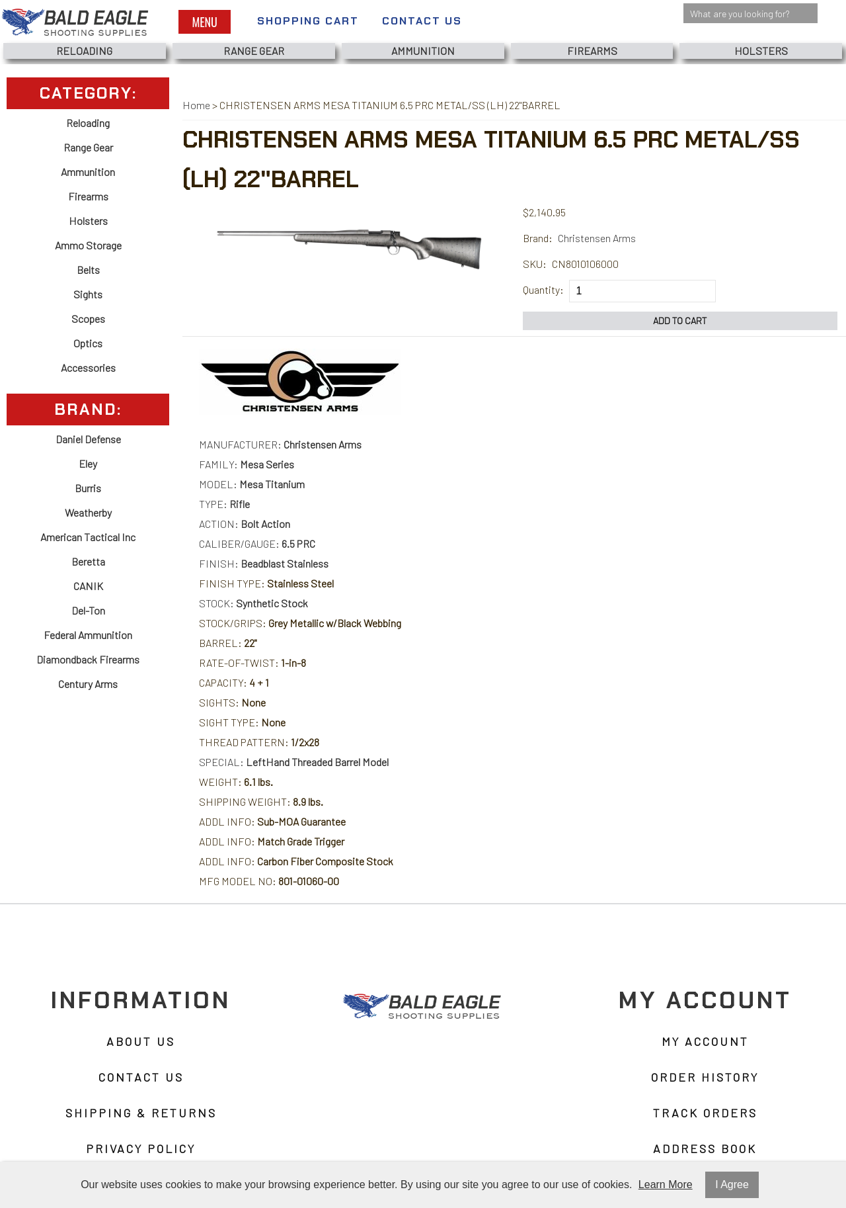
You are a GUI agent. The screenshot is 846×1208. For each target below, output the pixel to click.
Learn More (665, 1184)
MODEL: (252, 484)
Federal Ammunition (88, 634)
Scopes (88, 318)
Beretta (88, 561)
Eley (88, 463)
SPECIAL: (294, 761)
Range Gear (253, 50)
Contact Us (422, 21)
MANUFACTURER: (280, 444)
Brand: (538, 238)
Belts (88, 269)
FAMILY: (246, 464)
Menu (204, 21)
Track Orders (705, 1112)
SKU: (535, 263)
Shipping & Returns (141, 1112)
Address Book (705, 1148)
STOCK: (253, 603)
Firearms (592, 50)
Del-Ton (88, 610)
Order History (705, 1077)
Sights (87, 294)
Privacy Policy (141, 1148)
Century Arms (88, 683)
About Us (140, 1041)
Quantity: (543, 289)
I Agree (732, 1184)
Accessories (88, 367)
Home (196, 105)
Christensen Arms (597, 238)
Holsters (761, 50)
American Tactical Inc (87, 537)
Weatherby (88, 512)
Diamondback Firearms (87, 659)
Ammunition (423, 50)
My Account (705, 1041)
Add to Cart (680, 320)
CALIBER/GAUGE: (257, 543)
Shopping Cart (308, 21)
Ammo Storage (88, 245)
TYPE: (224, 503)
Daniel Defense (88, 439)
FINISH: (263, 563)
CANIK (88, 586)
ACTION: (244, 523)
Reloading (84, 50)
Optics (87, 343)
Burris (88, 488)
